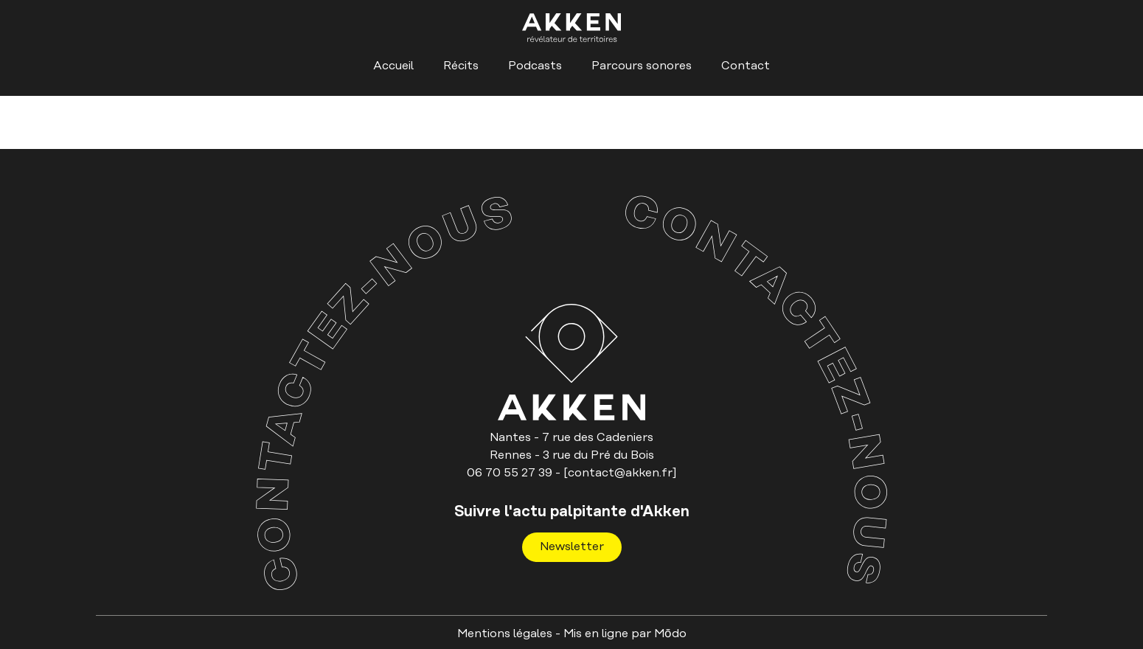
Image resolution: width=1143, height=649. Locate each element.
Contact (745, 66)
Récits (461, 66)
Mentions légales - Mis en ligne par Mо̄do (572, 634)
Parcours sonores (641, 66)
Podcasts (535, 66)
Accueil (393, 66)
